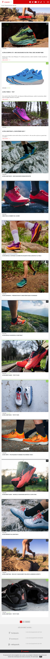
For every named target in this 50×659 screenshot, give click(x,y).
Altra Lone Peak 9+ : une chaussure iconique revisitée (16, 176)
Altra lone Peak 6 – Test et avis (10, 415)
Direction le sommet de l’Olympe (11, 216)
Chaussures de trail (8, 5)
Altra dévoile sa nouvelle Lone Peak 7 (12, 335)
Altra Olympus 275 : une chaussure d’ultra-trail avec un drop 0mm (22, 52)
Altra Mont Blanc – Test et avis (10, 375)
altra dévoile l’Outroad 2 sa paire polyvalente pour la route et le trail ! (22, 255)
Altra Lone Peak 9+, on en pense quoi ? (13, 131)
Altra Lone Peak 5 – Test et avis (10, 614)
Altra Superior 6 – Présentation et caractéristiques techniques (19, 295)
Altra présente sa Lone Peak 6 (10, 534)
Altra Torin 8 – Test (8, 92)
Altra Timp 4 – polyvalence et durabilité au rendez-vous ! (17, 454)
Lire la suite (6, 99)
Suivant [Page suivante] (27, 621)
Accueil (2, 5)
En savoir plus (34, 656)
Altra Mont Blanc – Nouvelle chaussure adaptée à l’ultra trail (19, 494)
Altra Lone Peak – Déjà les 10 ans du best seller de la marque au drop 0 (21, 574)
